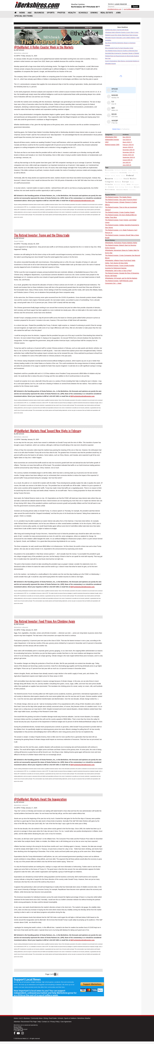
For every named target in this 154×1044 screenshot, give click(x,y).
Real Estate (53, 1018)
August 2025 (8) (127, 160)
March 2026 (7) (127, 142)
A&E (30, 12)
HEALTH (72, 12)
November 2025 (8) (128, 152)
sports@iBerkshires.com (131, 9)
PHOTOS (61, 12)
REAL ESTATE (107, 12)
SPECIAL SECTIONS (23, 15)
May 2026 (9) (127, 137)
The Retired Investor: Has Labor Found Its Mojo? (121, 200)
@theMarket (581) (111, 137)
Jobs (118, 12)
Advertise (17, 1021)
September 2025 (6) (129, 157)
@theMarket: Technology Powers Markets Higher (121, 243)
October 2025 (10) (128, 155)
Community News (37, 1018)
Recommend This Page (28, 1021)
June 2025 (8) (127, 165)
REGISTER (123, 4)
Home (16, 1018)
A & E (21, 1018)
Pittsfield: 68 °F (93, 7)
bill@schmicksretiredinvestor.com (82, 200)
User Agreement (66, 1021)
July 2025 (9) (127, 162)
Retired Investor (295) (112, 144)
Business (27, 1018)
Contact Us (45, 1021)
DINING (94, 12)
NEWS (22, 12)
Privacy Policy (54, 1021)
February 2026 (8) (128, 144)
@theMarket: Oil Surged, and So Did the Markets (121, 278)
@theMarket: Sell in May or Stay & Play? (118, 270)
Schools (60, 1018)
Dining (46, 1018)
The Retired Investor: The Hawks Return (118, 197)
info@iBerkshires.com (114, 9)
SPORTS (51, 12)
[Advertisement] (122, 316)
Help (39, 1021)
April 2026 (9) (127, 139)
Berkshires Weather (84, 1018)
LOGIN (117, 4)
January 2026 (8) (128, 147)
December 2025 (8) (128, 150)
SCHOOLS (83, 12)
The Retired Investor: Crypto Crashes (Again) (120, 212)
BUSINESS (39, 12)
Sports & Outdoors (70, 1018)
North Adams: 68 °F (79, 7)
